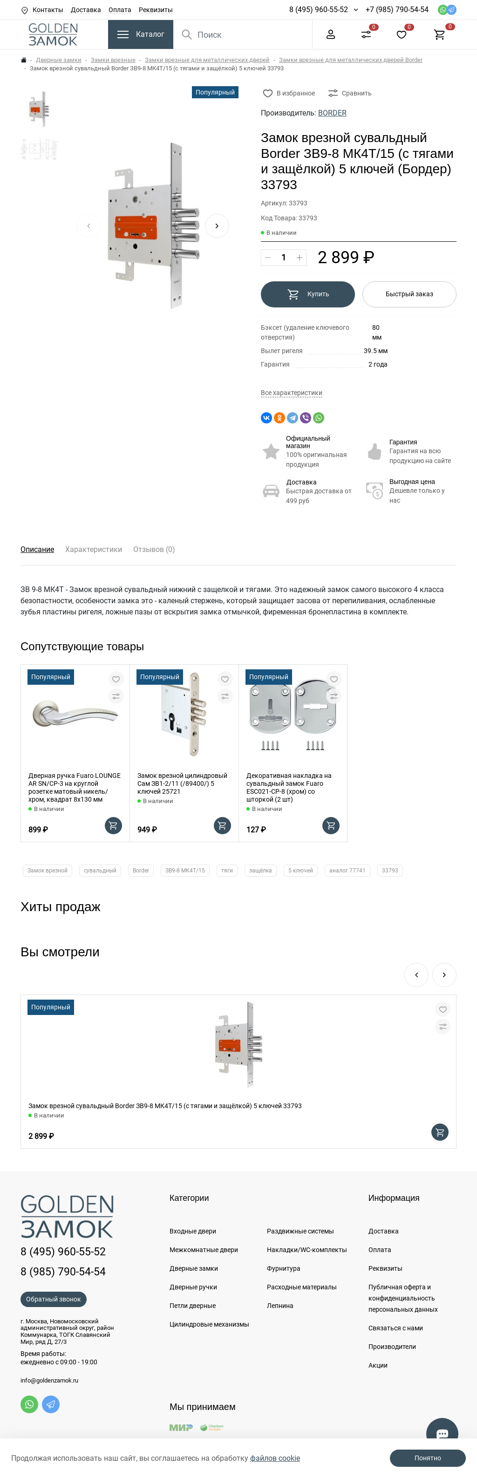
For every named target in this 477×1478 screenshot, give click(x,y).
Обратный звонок (53, 1299)
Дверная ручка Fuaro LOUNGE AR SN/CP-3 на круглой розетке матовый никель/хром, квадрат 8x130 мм (74, 787)
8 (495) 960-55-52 (318, 9)
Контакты (48, 10)
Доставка (86, 10)
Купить (308, 294)
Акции (378, 1365)
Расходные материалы (302, 1287)
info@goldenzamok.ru (49, 1380)
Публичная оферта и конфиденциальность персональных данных (403, 1298)
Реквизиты (156, 10)
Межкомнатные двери (204, 1249)
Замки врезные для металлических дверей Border (350, 59)
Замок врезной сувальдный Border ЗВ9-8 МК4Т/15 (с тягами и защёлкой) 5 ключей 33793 (165, 1106)
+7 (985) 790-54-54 (397, 9)
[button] (217, 226)
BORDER (332, 113)
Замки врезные (113, 59)
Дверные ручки (193, 1287)
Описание (37, 549)
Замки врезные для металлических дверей (207, 59)
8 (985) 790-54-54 (63, 1271)
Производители (392, 1346)
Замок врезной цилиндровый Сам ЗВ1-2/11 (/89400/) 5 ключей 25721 (182, 783)
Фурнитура (283, 1268)
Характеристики (93, 549)
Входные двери (193, 1231)
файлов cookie (275, 1458)
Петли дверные (193, 1305)
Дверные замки (59, 59)
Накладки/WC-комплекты (307, 1249)
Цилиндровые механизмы (209, 1324)
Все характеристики (291, 392)
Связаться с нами (395, 1328)
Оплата (120, 10)
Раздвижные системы (300, 1231)
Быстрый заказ (409, 294)
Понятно (428, 1458)
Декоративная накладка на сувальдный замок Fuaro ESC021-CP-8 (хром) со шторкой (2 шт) (289, 787)
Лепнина (280, 1305)
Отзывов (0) (154, 549)
